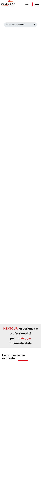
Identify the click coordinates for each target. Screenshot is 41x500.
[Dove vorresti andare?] (16, 24)
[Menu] (37, 4)
